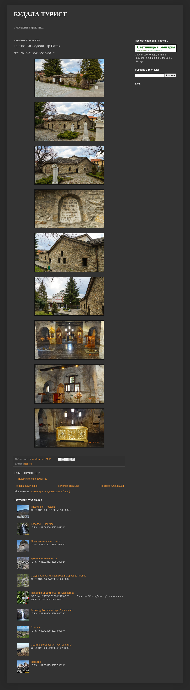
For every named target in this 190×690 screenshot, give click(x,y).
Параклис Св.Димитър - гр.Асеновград (52, 592)
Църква (28, 464)
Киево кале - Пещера (43, 506)
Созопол (35, 627)
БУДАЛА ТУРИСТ (40, 14)
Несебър (36, 661)
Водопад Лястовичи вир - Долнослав (51, 610)
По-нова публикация (26, 485)
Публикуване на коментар (32, 478)
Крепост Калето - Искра (44, 558)
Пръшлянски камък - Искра (46, 541)
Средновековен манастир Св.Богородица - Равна (58, 575)
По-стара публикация (112, 485)
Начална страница (68, 485)
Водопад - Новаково (42, 524)
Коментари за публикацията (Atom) (50, 491)
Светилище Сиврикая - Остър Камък (51, 644)
